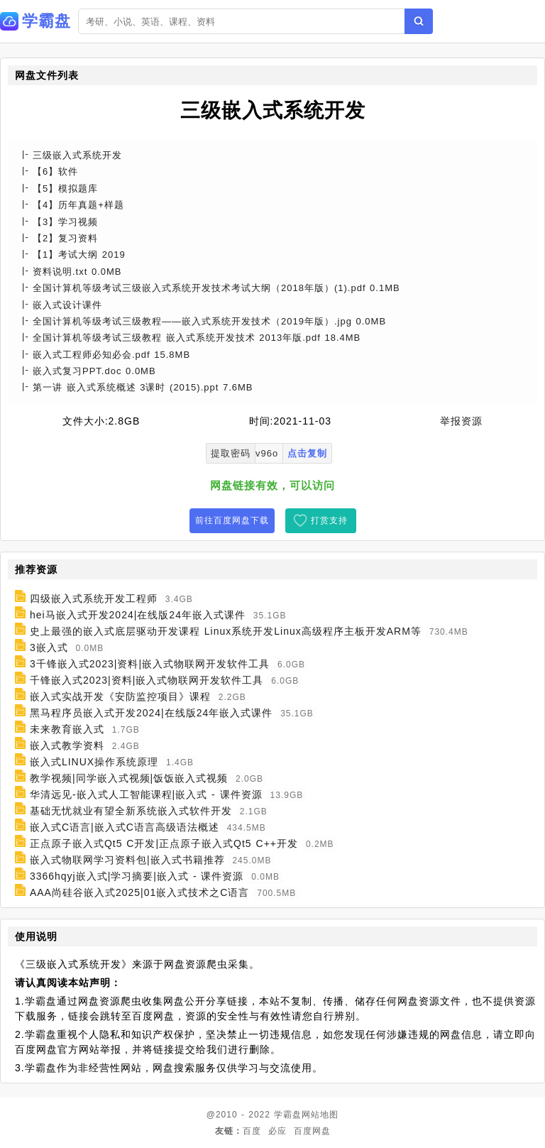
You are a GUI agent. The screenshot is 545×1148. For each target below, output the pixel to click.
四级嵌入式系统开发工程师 (94, 598)
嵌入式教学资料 (67, 745)
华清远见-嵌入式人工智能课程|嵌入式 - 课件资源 (146, 794)
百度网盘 (312, 1131)
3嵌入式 (49, 647)
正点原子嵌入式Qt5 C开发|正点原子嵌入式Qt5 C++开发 (164, 843)
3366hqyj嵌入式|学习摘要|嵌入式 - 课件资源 (137, 876)
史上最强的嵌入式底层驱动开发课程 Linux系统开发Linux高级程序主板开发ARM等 (226, 631)
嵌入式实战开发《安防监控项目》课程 (120, 696)
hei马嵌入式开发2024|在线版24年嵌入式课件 (138, 615)
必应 (277, 1131)
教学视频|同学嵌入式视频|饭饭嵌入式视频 (129, 778)
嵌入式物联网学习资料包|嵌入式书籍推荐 (127, 859)
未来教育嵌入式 (67, 729)
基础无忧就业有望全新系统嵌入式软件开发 (131, 810)
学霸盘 (288, 1115)
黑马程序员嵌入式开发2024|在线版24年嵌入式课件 (151, 712)
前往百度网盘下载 (232, 520)
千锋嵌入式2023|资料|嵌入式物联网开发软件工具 (146, 680)
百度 (252, 1131)
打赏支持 (329, 520)
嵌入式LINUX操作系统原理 (94, 761)
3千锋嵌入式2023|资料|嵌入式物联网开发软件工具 (150, 663)
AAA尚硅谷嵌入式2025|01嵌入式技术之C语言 (139, 892)
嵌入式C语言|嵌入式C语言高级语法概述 (124, 827)
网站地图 (320, 1115)
